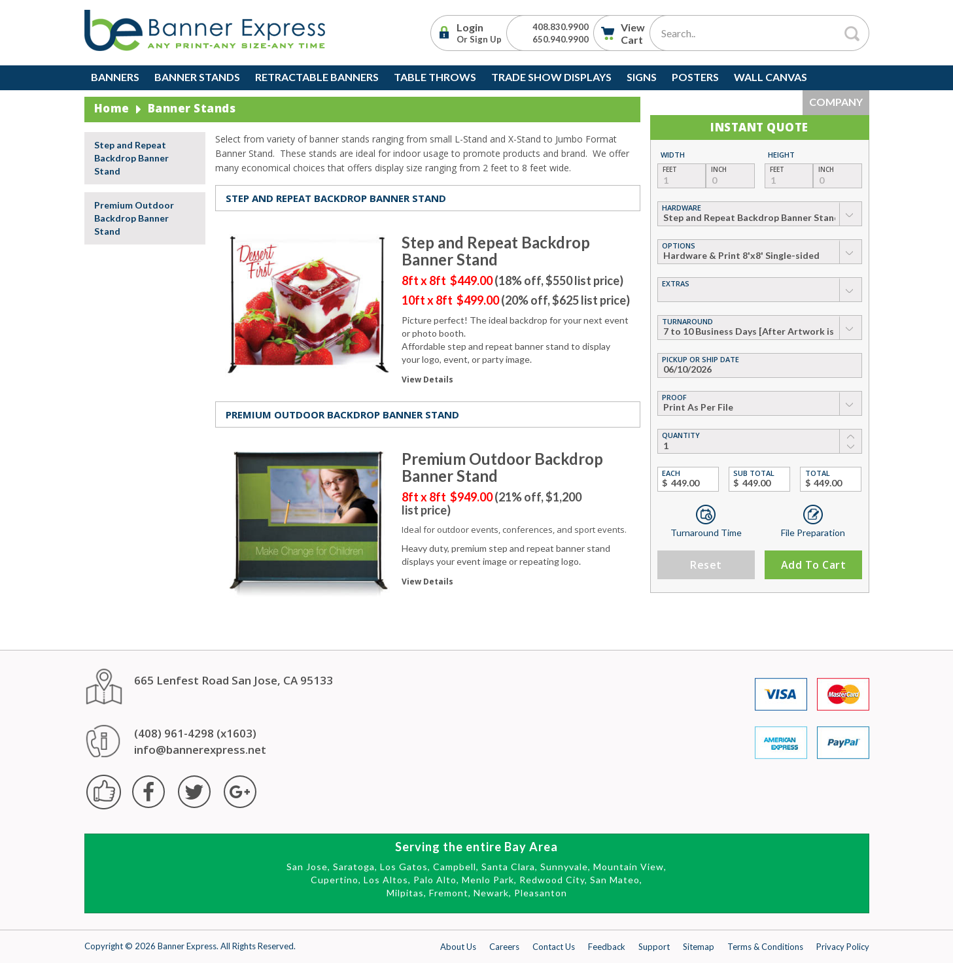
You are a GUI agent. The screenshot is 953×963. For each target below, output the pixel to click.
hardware (681, 207)
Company (836, 101)
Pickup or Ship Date (700, 359)
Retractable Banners (317, 77)
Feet (670, 169)
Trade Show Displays (551, 77)
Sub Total (753, 473)
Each (671, 473)
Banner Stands (197, 77)
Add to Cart (813, 565)
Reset (706, 565)
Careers (504, 946)
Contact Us (553, 946)
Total (817, 473)
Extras (675, 283)
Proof (674, 397)
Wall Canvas (770, 77)
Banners (115, 77)
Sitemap (698, 946)
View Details (427, 379)
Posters (695, 77)
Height (781, 155)
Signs (642, 77)
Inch (719, 169)
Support (654, 946)
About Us (458, 946)
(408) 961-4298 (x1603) (195, 733)
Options (678, 245)
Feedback (606, 946)
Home (112, 108)
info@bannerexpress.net (200, 749)
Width (673, 155)
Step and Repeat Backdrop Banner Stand (131, 158)
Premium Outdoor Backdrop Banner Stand (134, 218)
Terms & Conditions (765, 946)
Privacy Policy (842, 946)
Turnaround (687, 321)
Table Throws (435, 77)
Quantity (681, 435)
